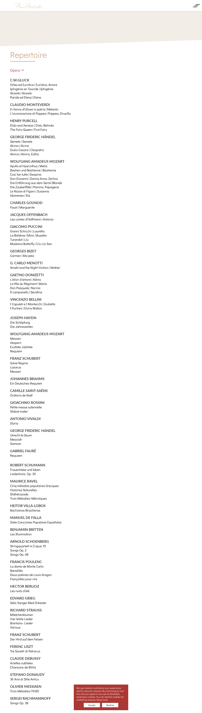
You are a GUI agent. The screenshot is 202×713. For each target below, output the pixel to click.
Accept (91, 705)
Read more (102, 699)
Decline (110, 705)
